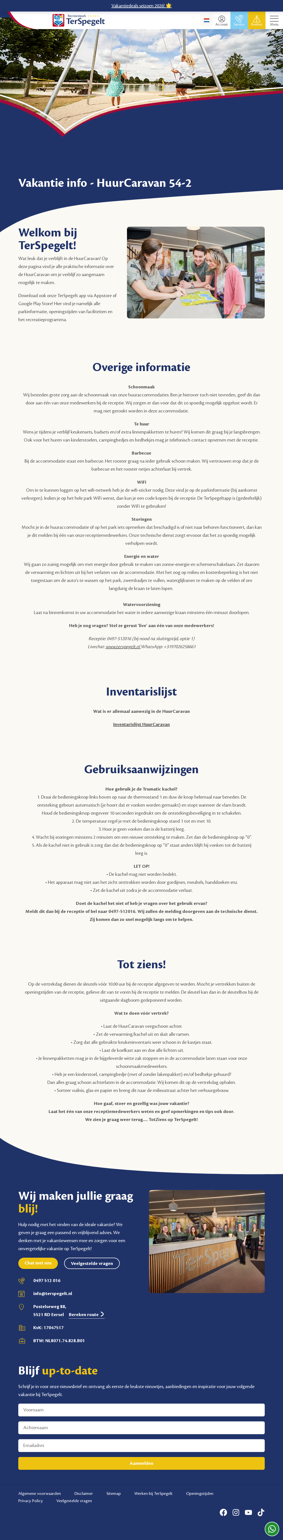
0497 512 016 (46, 1280)
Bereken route (87, 1314)
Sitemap (113, 1493)
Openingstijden (199, 1493)
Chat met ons (38, 1262)
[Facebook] (223, 1512)
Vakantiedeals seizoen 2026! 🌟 (141, 5)
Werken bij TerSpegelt (153, 1493)
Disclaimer (83, 1493)
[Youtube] (248, 1512)
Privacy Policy (30, 1501)
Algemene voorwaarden (39, 1493)
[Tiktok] (261, 1512)
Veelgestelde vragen (92, 1263)
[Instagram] (236, 1512)
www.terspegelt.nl (123, 646)
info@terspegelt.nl (52, 1293)
